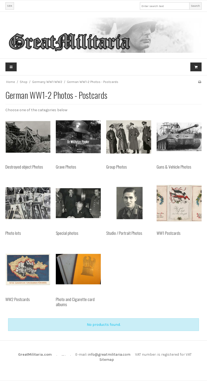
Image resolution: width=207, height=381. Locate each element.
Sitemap (106, 359)
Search (195, 6)
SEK (9, 6)
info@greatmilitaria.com (109, 354)
